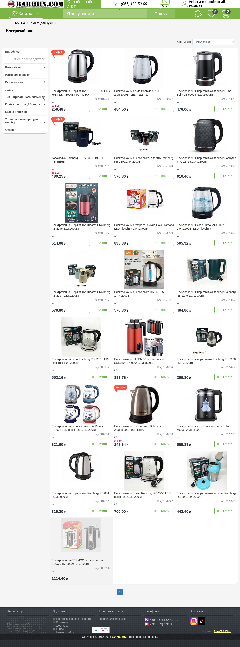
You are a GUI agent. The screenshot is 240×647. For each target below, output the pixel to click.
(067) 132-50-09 (134, 4)
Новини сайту (65, 632)
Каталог (26, 13)
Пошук (161, 13)
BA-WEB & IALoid (222, 631)
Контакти (62, 622)
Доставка (62, 625)
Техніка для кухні (41, 23)
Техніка (20, 23)
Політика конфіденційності (73, 618)
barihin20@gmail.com (113, 618)
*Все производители (26, 59)
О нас (60, 629)
